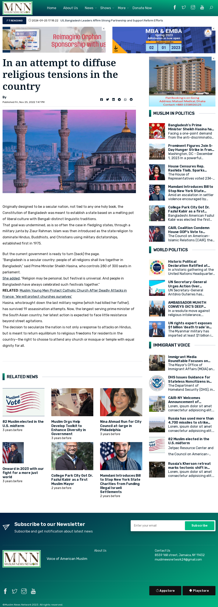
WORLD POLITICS (170, 249)
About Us (70, 8)
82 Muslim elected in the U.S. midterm (23, 424)
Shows (105, 8)
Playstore (199, 591)
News (89, 8)
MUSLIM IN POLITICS (174, 113)
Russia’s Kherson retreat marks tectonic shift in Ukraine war (189, 468)
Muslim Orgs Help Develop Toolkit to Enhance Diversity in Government (68, 428)
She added (11, 278)
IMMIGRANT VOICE (171, 345)
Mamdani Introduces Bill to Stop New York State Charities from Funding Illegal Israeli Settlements (120, 484)
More (122, 8)
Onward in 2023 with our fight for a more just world (23, 473)
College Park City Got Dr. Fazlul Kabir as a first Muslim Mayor (72, 480)
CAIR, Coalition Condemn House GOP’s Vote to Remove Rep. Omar (189, 232)
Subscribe (199, 525)
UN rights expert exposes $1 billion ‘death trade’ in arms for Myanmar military (191, 327)
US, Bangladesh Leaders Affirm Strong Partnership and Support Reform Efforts (111, 20)
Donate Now (142, 8)
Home (51, 8)
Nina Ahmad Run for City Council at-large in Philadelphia (120, 426)
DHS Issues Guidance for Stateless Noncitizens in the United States (189, 381)
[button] (211, 8)
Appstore (165, 591)
